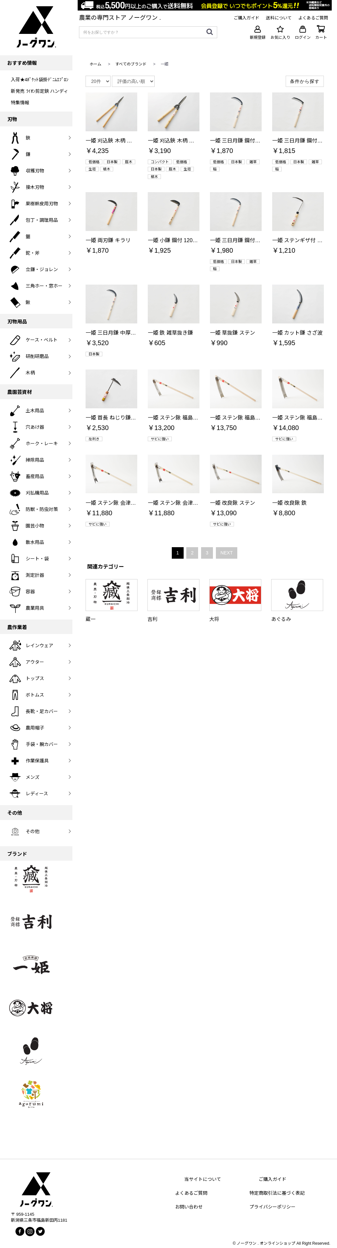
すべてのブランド (130, 64)
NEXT (226, 552)
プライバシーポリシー (272, 1207)
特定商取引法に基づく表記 (277, 1193)
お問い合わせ (189, 1207)
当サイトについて (202, 1179)
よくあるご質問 (191, 1193)
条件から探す (305, 81)
